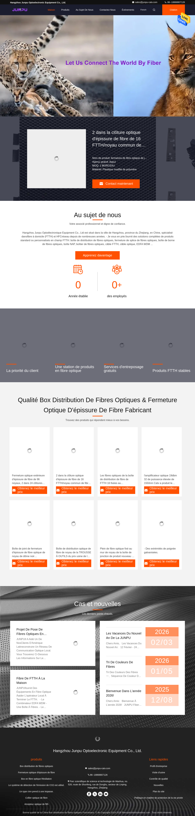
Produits (65, 10)
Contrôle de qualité (158, 779)
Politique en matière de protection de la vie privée (158, 798)
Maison (51, 10)
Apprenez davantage (97, 255)
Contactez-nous (107, 10)
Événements (128, 10)
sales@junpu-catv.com (145, 2)
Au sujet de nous (84, 10)
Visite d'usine (158, 772)
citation (173, 10)
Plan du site (158, 791)
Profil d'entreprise (158, 766)
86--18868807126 (174, 2)
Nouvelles (158, 785)
